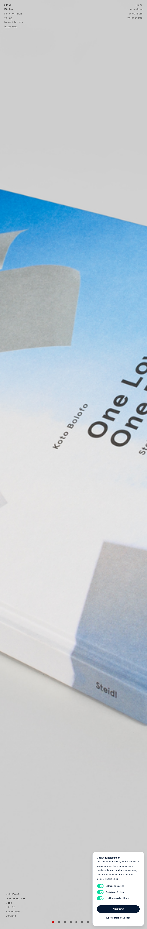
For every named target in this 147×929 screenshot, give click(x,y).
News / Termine (14, 22)
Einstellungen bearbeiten (118, 918)
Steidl (7, 5)
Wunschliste (135, 18)
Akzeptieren (118, 909)
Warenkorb (136, 13)
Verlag (8, 18)
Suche (139, 5)
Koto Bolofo (11, 909)
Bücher (8, 9)
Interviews (10, 26)
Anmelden (136, 9)
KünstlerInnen (13, 13)
